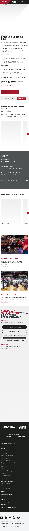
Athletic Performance (7, 460)
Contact (21, 98)
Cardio (3, 468)
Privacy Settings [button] (14, 521)
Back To (4, 4)
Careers (3, 504)
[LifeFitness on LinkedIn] (1, 517)
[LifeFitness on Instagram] (10, 517)
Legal (3, 499)
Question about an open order (14, 340)
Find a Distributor (6, 494)
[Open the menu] (27, 2)
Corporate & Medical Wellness (10, 463)
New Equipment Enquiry (14, 327)
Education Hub (5, 488)
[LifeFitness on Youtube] (18, 517)
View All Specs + (6, 85)
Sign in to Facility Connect (9, 507)
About (3, 491)
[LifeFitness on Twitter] (14, 517)
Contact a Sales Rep (9, 92)
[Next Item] (28, 134)
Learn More (4, 266)
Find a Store (5, 497)
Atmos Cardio (5, 478)
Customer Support (15, 331)
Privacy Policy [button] (5, 523)
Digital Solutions (6, 475)
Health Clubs (5, 451)
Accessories (4, 473)
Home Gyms (5, 458)
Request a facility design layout (14, 335)
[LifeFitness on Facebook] (6, 517)
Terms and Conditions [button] (17, 523)
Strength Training (6, 471)
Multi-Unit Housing (7, 455)
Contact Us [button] (4, 521)
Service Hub (5, 486)
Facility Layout (5, 483)
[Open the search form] (25, 2)
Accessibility (5, 502)
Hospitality (4, 453)
